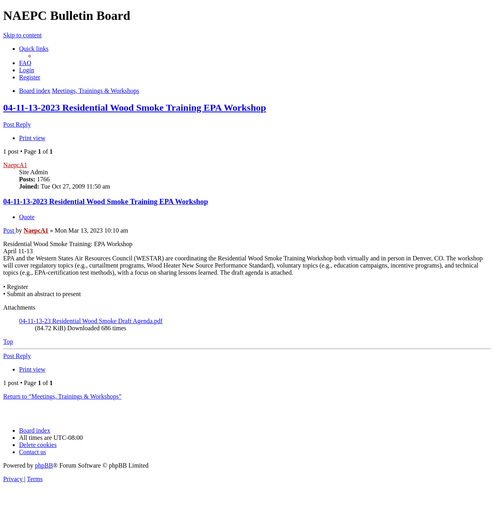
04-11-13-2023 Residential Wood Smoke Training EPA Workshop (134, 107)
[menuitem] (25, 63)
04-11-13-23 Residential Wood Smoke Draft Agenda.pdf (90, 321)
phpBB (44, 465)
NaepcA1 (15, 165)
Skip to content (22, 35)
